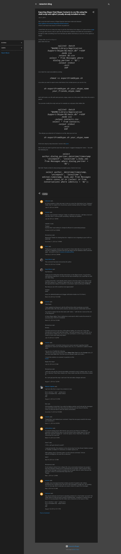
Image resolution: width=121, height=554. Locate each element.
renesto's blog (45, 4)
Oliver (46, 246)
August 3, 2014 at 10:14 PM (52, 399)
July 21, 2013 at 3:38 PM (51, 207)
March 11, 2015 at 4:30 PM (52, 423)
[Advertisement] (104, 34)
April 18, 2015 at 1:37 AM (52, 459)
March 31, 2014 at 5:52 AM (52, 320)
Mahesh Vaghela (49, 386)
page (93, 29)
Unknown (47, 201)
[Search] (109, 4)
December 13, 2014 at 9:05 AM (53, 412)
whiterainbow (48, 428)
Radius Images (76, 549)
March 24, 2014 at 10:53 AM (52, 264)
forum (47, 358)
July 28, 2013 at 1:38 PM (51, 219)
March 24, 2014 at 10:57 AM (52, 297)
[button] (93, 12)
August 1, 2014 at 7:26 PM (52, 381)
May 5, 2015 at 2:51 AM (51, 488)
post (67, 143)
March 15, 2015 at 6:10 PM (52, 438)
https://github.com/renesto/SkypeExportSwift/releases (53, 23)
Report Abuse (5, 53)
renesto (47, 212)
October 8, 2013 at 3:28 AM (52, 230)
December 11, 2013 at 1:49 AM (53, 241)
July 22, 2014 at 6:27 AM (51, 364)
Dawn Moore (48, 259)
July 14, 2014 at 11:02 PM (52, 338)
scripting (45, 194)
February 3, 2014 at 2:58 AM (52, 254)
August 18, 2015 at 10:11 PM (53, 509)
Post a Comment (45, 513)
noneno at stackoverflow (67, 252)
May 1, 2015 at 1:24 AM (51, 475)
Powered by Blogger (72, 546)
